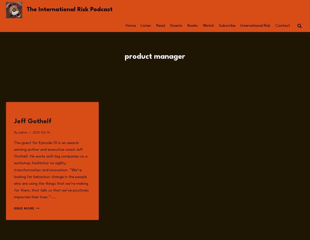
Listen (146, 26)
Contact (283, 26)
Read (160, 26)
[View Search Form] (299, 26)
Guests (176, 26)
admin (23, 132)
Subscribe (227, 26)
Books (193, 26)
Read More (27, 208)
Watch (208, 26)
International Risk (255, 26)
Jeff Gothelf (33, 121)
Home (131, 26)
